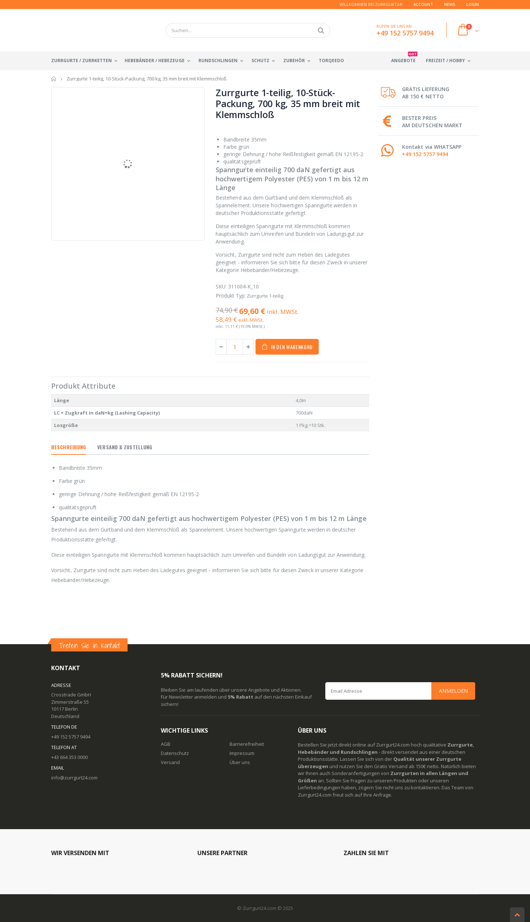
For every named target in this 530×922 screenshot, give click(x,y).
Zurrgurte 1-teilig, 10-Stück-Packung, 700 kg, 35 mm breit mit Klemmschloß (288, 103)
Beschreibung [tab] (68, 447)
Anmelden (453, 690)
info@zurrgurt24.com (74, 777)
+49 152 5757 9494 (425, 154)
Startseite (54, 78)
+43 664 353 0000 (69, 757)
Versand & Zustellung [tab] (124, 447)
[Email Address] (400, 691)
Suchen (321, 30)
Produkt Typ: (231, 295)
